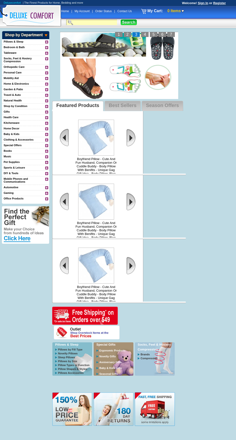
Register (219, 3)
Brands (145, 354)
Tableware (10, 52)
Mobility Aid (11, 78)
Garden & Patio (13, 89)
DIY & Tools (11, 173)
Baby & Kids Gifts (110, 368)
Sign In (203, 3)
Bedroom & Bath (14, 47)
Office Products (14, 198)
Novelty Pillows (68, 353)
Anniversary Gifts (110, 362)
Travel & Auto (12, 94)
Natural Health (13, 100)
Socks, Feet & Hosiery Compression (18, 60)
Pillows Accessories (71, 372)
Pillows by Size (67, 361)
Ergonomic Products (112, 350)
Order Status (103, 11)
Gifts (7, 111)
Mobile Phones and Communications (16, 180)
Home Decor (11, 128)
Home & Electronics (16, 83)
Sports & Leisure (14, 167)
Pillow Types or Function (73, 365)
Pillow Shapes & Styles (72, 369)
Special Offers (13, 145)
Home (65, 11)
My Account (82, 11)
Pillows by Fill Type (70, 349)
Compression (149, 358)
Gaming (9, 192)
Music (7, 156)
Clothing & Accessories (19, 139)
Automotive (11, 187)
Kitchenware (11, 122)
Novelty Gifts (107, 356)
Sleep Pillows (66, 357)
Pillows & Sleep (13, 41)
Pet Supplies (12, 162)
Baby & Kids (11, 134)
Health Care (11, 117)
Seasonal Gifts (108, 373)
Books (8, 150)
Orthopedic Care (14, 66)
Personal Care (13, 72)
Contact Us (124, 11)
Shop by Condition (15, 106)
